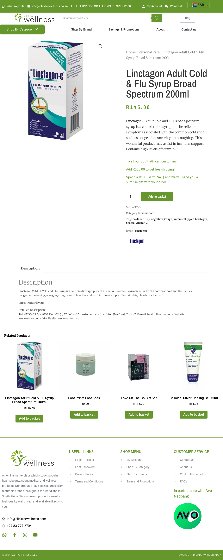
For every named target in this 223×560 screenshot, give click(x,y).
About (160, 29)
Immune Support (183, 219)
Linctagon (201, 219)
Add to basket (157, 196)
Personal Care (149, 52)
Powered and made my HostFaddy (199, 554)
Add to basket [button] (29, 418)
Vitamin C (142, 222)
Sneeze (130, 222)
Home (131, 52)
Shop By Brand (81, 29)
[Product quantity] (132, 196)
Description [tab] (30, 268)
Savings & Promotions (124, 29)
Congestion (156, 219)
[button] (100, 46)
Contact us (188, 29)
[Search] (156, 18)
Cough (168, 219)
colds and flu (140, 219)
